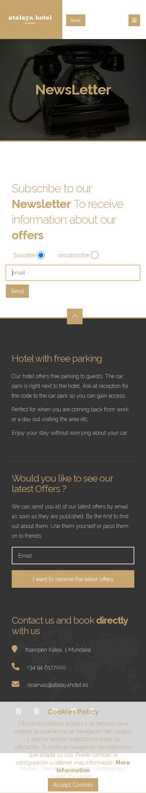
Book (75, 20)
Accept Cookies (73, 785)
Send (17, 291)
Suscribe (25, 255)
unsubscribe (74, 255)
